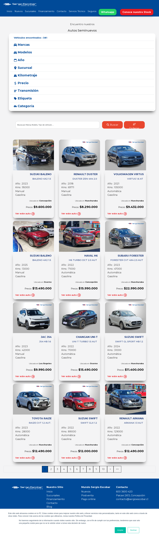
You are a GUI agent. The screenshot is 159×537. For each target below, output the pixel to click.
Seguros (92, 11)
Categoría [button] (24, 106)
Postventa (87, 495)
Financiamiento (46, 11)
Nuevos (19, 11)
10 (103, 469)
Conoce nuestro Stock (136, 12)
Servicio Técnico (77, 11)
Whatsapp (107, 12)
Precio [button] (21, 83)
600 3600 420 (124, 491)
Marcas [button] (22, 45)
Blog (49, 506)
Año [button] (19, 60)
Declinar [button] (133, 530)
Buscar (112, 124)
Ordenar (134, 126)
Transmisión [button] (26, 90)
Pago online (88, 499)
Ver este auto (25, 214)
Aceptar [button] (120, 530)
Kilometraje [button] (25, 75)
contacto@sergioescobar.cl (132, 499)
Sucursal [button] (23, 68)
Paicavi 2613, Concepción (130, 495)
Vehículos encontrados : (30, 37)
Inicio (9, 11)
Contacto (61, 11)
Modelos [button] (23, 52)
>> (117, 469)
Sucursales (30, 11)
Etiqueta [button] (23, 98)
